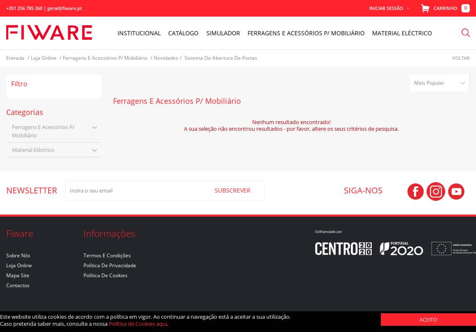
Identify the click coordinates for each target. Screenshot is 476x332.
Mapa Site (17, 275)
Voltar (461, 58)
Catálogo (184, 33)
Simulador (223, 33)
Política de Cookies (105, 275)
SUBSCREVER (232, 190)
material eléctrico (33, 150)
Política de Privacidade (109, 265)
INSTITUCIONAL (140, 33)
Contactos (17, 285)
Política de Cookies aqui (138, 323)
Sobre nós (18, 255)
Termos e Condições (107, 255)
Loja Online (19, 265)
